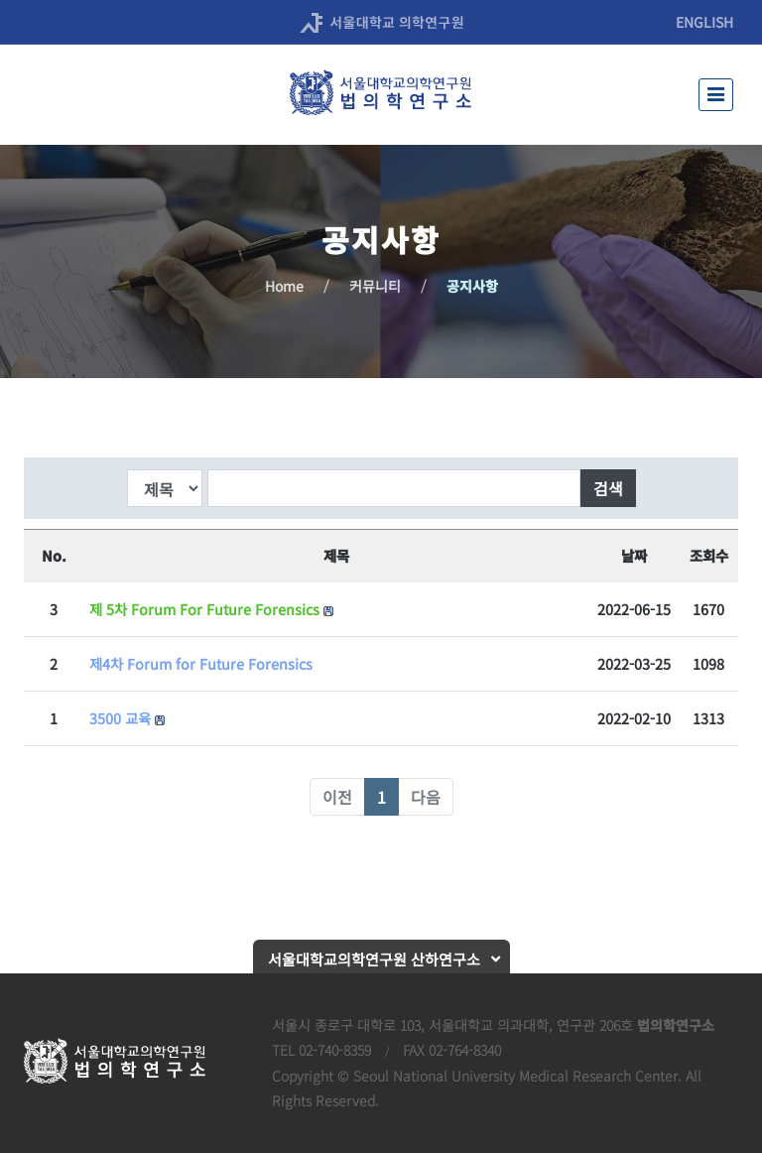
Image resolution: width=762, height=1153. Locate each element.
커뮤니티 (375, 286)
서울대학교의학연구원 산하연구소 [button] (374, 959)
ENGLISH (704, 22)
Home (284, 286)
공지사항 (472, 286)
